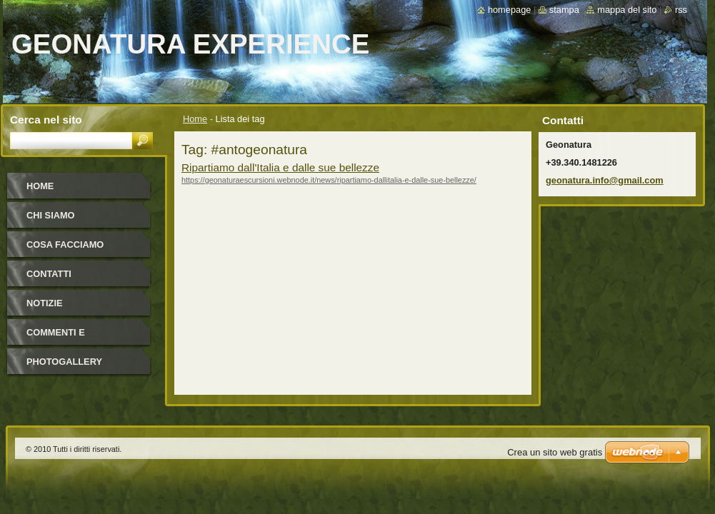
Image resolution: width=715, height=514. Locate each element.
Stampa (564, 9)
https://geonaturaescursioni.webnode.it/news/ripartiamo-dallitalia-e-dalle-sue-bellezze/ (328, 180)
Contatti (48, 273)
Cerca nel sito (46, 120)
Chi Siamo (50, 215)
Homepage (509, 9)
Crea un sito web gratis (554, 452)
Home (195, 119)
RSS (681, 9)
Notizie (44, 303)
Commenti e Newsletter (57, 337)
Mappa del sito (626, 9)
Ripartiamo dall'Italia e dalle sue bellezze (280, 167)
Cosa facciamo (65, 244)
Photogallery (64, 361)
